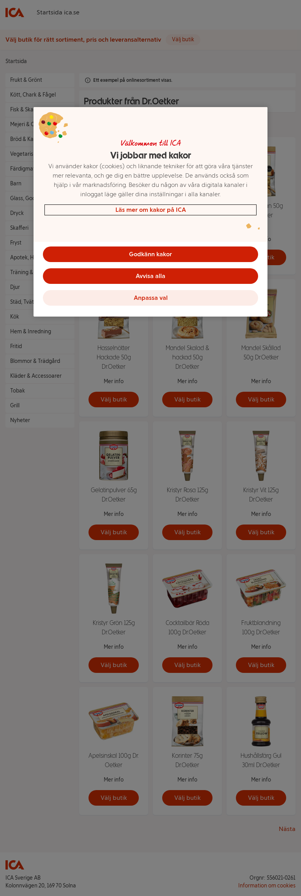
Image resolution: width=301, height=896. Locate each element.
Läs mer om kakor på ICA (150, 209)
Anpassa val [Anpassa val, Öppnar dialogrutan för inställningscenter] (151, 297)
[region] (150, 212)
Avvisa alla (150, 276)
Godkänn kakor (150, 254)
